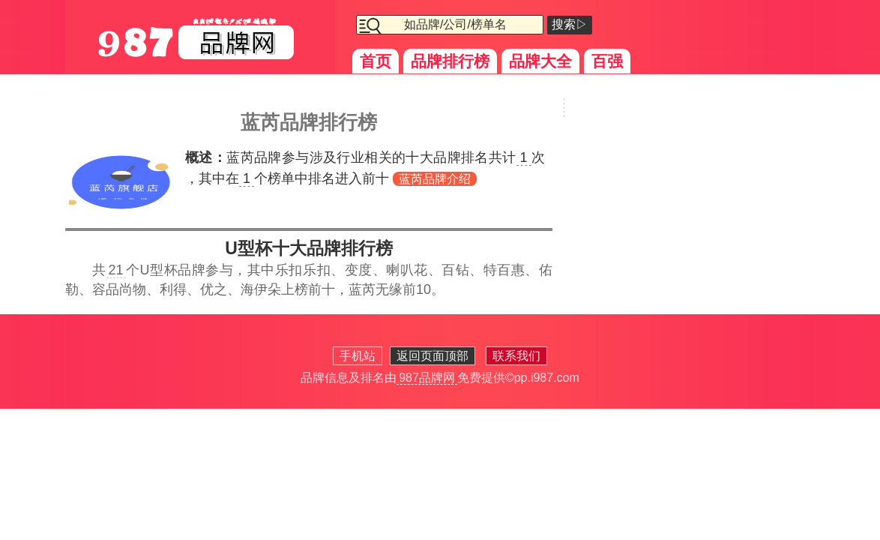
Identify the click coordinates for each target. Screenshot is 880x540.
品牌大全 (540, 61)
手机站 (358, 356)
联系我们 (516, 356)
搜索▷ (570, 24)
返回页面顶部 (432, 356)
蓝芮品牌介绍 (435, 178)
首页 (375, 61)
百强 (607, 61)
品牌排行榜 (450, 61)
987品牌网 (427, 377)
